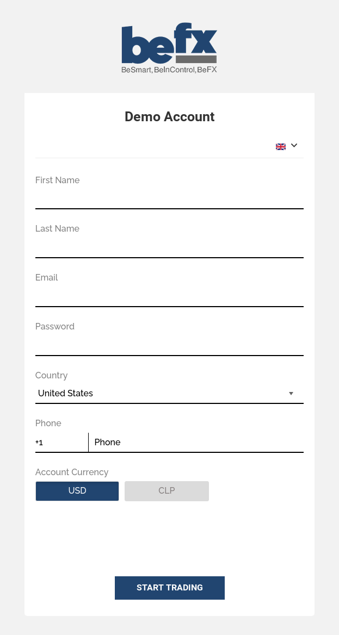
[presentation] (118, 536)
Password (55, 326)
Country (51, 375)
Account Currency (72, 472)
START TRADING (170, 587)
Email (46, 277)
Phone (48, 423)
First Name (57, 180)
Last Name (57, 228)
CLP (183, 490)
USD (93, 490)
